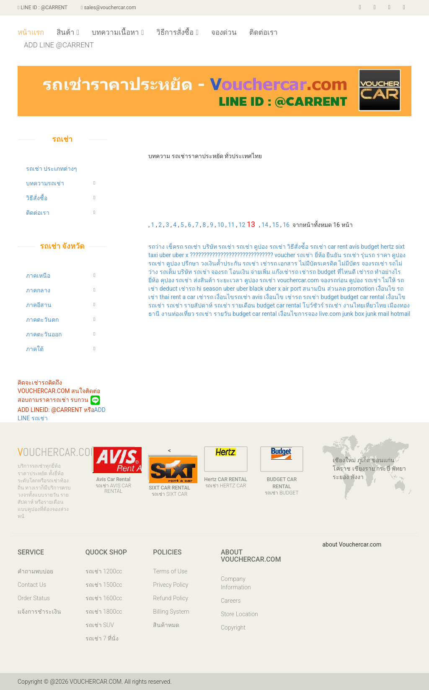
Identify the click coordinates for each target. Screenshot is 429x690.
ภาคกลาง (38, 290)
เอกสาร (287, 263)
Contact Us (32, 584)
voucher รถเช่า (293, 255)
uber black (250, 288)
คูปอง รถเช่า (269, 246)
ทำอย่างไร (388, 271)
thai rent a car (177, 297)
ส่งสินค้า (204, 280)
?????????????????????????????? (231, 255)
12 (242, 224)
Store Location (239, 614)
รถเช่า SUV (99, 625)
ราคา (383, 255)
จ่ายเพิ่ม (260, 271)
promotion (360, 288)
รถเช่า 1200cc (103, 571)
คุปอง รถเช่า (176, 280)
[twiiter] (374, 7)
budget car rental (362, 297)
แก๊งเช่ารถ (285, 271)
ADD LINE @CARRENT (59, 45)
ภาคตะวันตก (42, 319)
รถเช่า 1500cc (103, 584)
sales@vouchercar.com (108, 7)
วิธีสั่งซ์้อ (297, 246)
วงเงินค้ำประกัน (221, 263)
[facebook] (360, 7)
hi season (209, 288)
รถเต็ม (168, 271)
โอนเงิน (239, 271)
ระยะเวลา (230, 280)
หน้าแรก (31, 32)
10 (220, 224)
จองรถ (219, 271)
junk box (353, 313)
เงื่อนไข (385, 288)
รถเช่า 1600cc (103, 598)
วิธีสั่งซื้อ (36, 198)
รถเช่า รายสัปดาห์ (189, 305)
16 (286, 224)
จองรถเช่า (375, 263)
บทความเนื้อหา (118, 32)
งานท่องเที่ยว (177, 313)
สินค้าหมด (166, 625)
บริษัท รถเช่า (218, 246)
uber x (181, 255)
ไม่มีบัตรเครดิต (318, 263)
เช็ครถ (174, 246)
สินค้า (68, 32)
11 (231, 224)
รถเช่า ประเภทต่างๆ (51, 168)
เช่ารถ (269, 263)
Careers (230, 600)
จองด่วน (224, 32)
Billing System (171, 611)
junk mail (377, 313)
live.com (330, 313)
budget (370, 246)
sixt (400, 246)
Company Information (236, 583)
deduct (169, 288)
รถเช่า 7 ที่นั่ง (102, 638)
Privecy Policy (170, 584)
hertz (387, 246)
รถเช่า (193, 246)
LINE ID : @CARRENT (42, 7)
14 (264, 224)
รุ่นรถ (368, 255)
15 (275, 224)
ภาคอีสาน (39, 305)
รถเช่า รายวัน (213, 313)
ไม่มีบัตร (349, 263)
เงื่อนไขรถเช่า (232, 297)
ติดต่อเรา (263, 32)
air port (291, 288)
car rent (338, 246)
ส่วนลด (336, 288)
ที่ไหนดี (346, 271)
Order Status (34, 598)
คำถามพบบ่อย (35, 571)
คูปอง (173, 263)
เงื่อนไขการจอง (298, 313)
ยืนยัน (333, 255)
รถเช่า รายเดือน (234, 305)
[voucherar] (389, 7)
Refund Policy (170, 598)
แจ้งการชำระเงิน (39, 611)
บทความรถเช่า (45, 183)
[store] (404, 7)
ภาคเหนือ (38, 275)
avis (354, 246)
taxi (153, 255)
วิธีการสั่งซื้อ (177, 32)
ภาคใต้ (35, 349)
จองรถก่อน (334, 280)
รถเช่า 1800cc (103, 611)
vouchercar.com (298, 280)
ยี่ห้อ (320, 255)
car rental (289, 305)
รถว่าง (156, 246)
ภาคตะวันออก (44, 334)
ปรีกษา (190, 263)
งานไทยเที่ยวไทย (364, 305)
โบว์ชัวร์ (313, 305)
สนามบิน (314, 288)
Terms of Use (170, 571)
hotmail (400, 313)
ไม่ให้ (388, 280)
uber (165, 255)
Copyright (233, 627)
